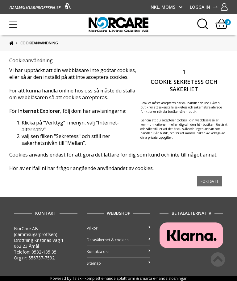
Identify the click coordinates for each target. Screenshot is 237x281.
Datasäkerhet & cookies (118, 239)
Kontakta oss (118, 251)
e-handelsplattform (118, 278)
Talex (76, 278)
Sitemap (118, 263)
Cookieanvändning (39, 43)
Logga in (209, 7)
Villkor (118, 228)
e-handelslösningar (170, 278)
